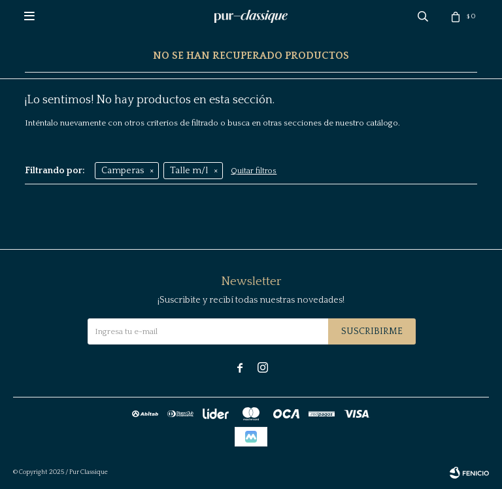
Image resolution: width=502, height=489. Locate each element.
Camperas (122, 170)
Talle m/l (189, 170)
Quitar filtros (253, 171)
